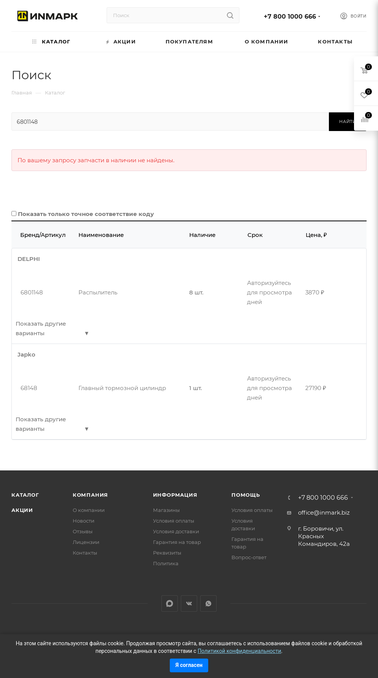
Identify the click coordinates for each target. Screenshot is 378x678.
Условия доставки (176, 531)
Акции (22, 510)
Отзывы (83, 531)
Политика (166, 563)
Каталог (25, 495)
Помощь (245, 495)
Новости (83, 521)
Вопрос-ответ (248, 557)
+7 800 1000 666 (290, 16)
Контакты (85, 553)
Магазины (166, 510)
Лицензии (86, 542)
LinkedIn (169, 603)
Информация (175, 495)
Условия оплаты (173, 521)
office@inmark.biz (324, 512)
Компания (90, 495)
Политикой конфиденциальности (239, 651)
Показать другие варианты (41, 328)
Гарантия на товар (177, 542)
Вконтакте (189, 603)
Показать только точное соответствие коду (86, 213)
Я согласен (189, 665)
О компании (89, 510)
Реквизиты (167, 553)
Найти (347, 121)
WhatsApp (208, 603)
